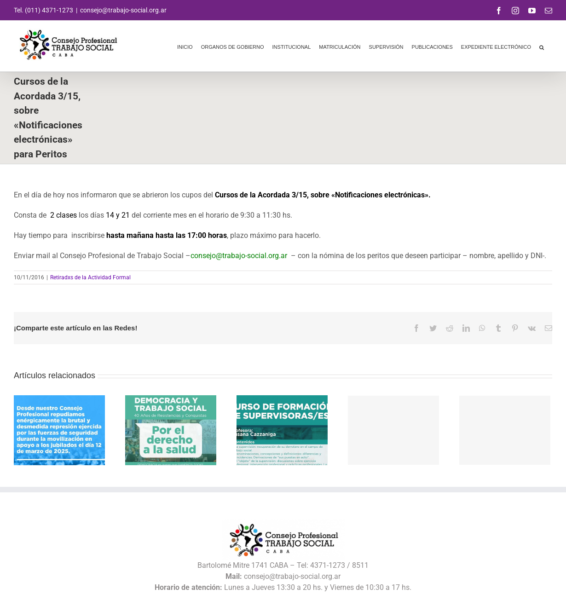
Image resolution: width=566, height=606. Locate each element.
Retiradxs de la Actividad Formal (90, 277)
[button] (541, 46)
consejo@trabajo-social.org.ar (123, 10)
